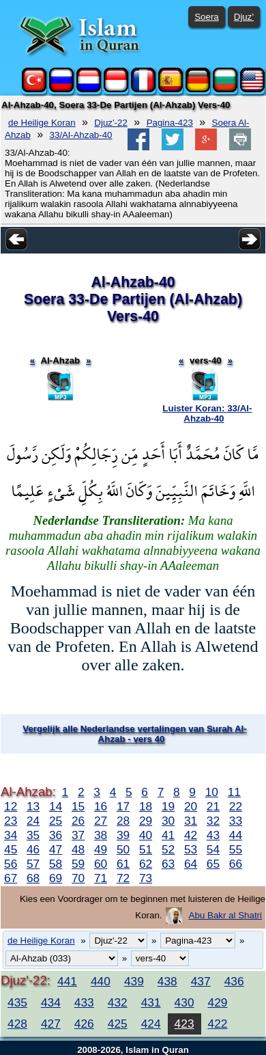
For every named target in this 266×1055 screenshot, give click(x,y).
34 (10, 835)
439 (134, 981)
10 (211, 792)
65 (213, 864)
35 (33, 835)
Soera (206, 17)
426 (84, 1023)
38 (100, 835)
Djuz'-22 (110, 123)
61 (123, 864)
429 (218, 1002)
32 (213, 820)
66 (235, 864)
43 (213, 835)
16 (100, 806)
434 (51, 1002)
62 (145, 864)
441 (67, 981)
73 (145, 878)
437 (201, 981)
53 (190, 849)
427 (51, 1023)
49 (100, 849)
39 (123, 835)
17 (123, 806)
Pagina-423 (170, 123)
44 (235, 835)
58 (55, 864)
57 (33, 864)
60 (100, 864)
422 (218, 1023)
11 (234, 792)
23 (10, 820)
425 (118, 1023)
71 (100, 878)
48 (78, 849)
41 (168, 835)
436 (234, 981)
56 (10, 864)
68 (33, 878)
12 (10, 806)
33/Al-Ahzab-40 (81, 135)
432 (118, 1002)
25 (55, 820)
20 (190, 806)
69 (55, 878)
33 (235, 820)
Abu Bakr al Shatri (225, 915)
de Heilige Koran (42, 123)
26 (78, 820)
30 (168, 820)
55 (235, 849)
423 (184, 1023)
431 (151, 1002)
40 (145, 835)
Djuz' (244, 17)
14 (55, 806)
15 (78, 806)
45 (10, 849)
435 (17, 1002)
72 (123, 878)
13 (33, 806)
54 (213, 849)
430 (184, 1002)
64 (190, 864)
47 (55, 849)
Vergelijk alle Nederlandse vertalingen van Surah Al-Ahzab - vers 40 (134, 734)
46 (33, 849)
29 (145, 820)
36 (55, 835)
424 (151, 1023)
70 (78, 878)
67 (10, 878)
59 (78, 864)
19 (168, 806)
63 (168, 864)
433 (84, 1002)
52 (168, 849)
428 (17, 1023)
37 (78, 835)
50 (123, 849)
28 (123, 820)
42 (190, 835)
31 (190, 820)
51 (145, 849)
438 (167, 981)
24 (33, 820)
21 (213, 806)
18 (145, 806)
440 (100, 981)
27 (100, 820)
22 (235, 806)
